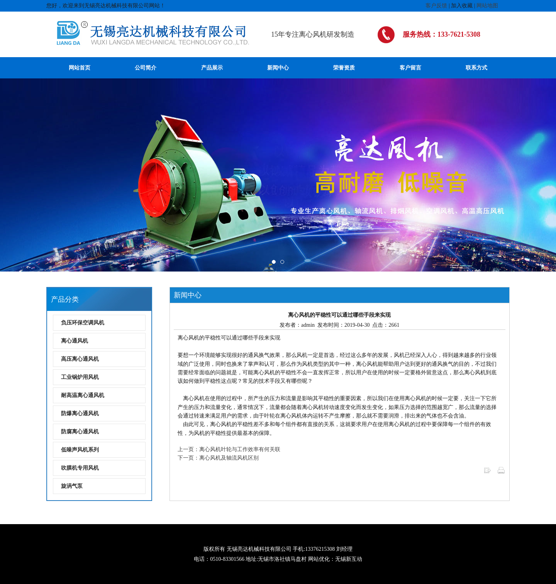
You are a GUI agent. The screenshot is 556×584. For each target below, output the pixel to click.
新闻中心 (278, 68)
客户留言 (410, 68)
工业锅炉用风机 (80, 377)
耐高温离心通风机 (82, 395)
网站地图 (487, 5)
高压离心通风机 (80, 359)
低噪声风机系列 (80, 450)
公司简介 (145, 68)
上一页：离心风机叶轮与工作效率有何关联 (229, 449)
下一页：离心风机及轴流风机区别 (218, 458)
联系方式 (476, 68)
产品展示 (212, 68)
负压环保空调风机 (82, 323)
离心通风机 (74, 341)
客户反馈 (436, 5)
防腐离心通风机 (80, 432)
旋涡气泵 (72, 486)
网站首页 (79, 68)
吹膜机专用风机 (80, 468)
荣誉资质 (344, 68)
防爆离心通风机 (80, 413)
